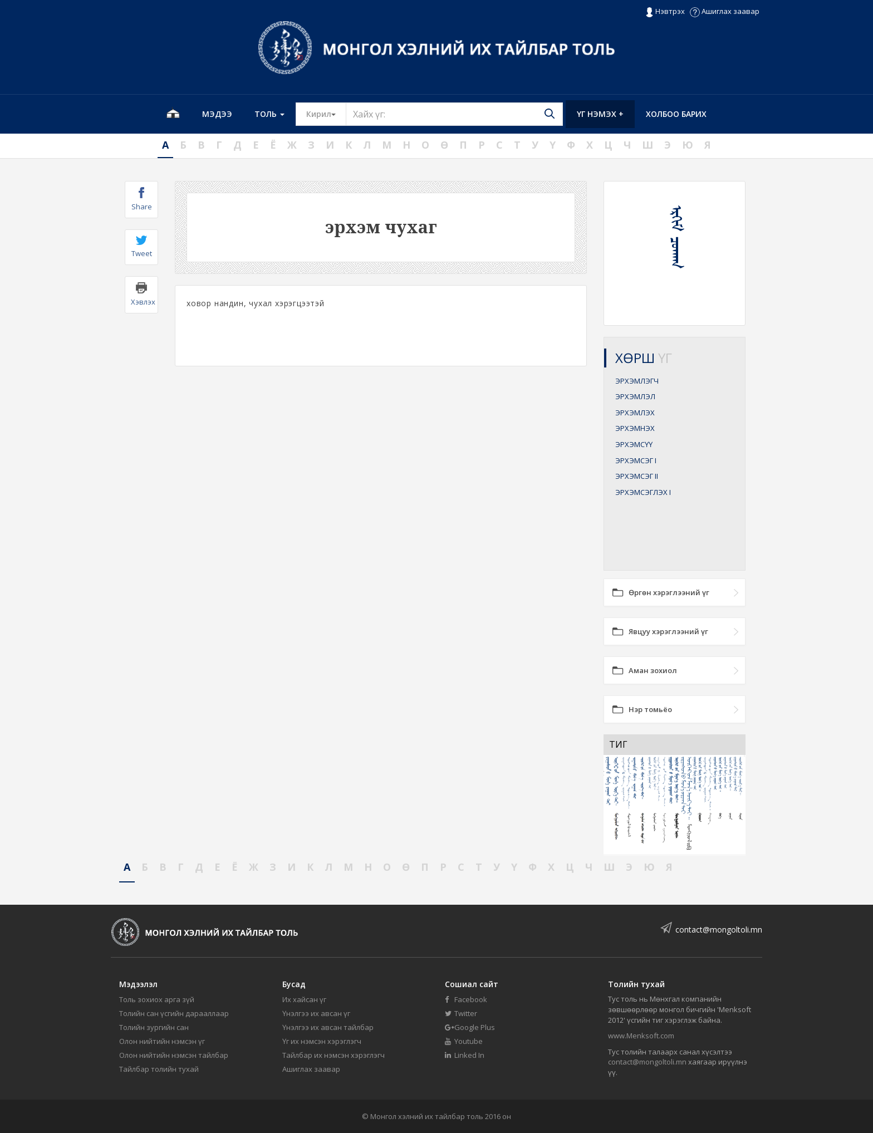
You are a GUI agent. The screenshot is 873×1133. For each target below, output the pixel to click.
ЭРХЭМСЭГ (635, 460)
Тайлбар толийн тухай (159, 1069)
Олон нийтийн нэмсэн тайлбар (173, 1055)
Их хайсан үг (304, 999)
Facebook (466, 999)
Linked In (464, 1055)
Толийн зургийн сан (154, 1027)
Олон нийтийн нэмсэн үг (162, 1041)
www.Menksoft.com (641, 1036)
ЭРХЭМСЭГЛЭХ (643, 492)
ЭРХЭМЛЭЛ (635, 396)
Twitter (461, 1013)
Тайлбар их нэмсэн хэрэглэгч (333, 1055)
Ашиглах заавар (724, 11)
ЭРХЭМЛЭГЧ (637, 381)
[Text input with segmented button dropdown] (454, 114)
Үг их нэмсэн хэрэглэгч (321, 1041)
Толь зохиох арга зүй (156, 999)
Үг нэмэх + (600, 114)
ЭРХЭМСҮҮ (634, 444)
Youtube (464, 1041)
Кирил (326, 113)
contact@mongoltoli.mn (718, 929)
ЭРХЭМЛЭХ (635, 413)
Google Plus (470, 1027)
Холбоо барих (676, 114)
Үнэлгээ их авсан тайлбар (328, 1027)
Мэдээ (217, 114)
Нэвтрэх (665, 11)
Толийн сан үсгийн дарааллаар (174, 1013)
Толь (269, 114)
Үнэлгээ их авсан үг (316, 1013)
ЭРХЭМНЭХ (635, 428)
